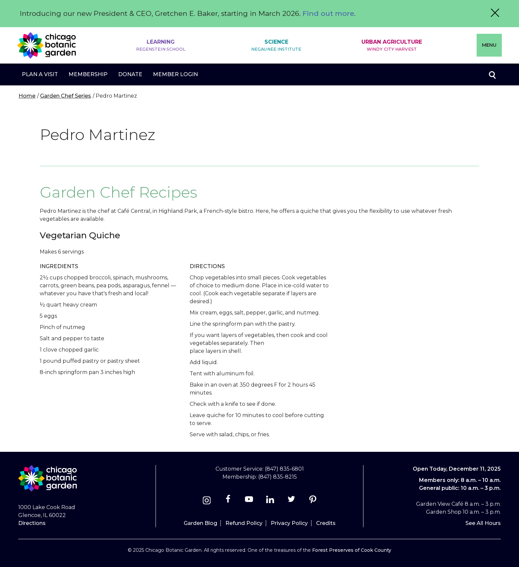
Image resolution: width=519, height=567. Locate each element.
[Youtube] (249, 501)
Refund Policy (243, 523)
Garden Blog (200, 523)
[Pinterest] (312, 501)
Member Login (175, 74)
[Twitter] (292, 501)
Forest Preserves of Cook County (351, 550)
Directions (32, 523)
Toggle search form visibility (492, 74)
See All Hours (483, 523)
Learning (161, 45)
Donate (130, 74)
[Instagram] (207, 501)
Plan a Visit (40, 74)
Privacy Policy (289, 523)
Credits (326, 523)
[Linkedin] (270, 501)
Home (27, 96)
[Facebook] (228, 501)
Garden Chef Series (65, 96)
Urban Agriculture (391, 45)
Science (276, 45)
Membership (88, 74)
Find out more (328, 13)
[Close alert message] (495, 13)
